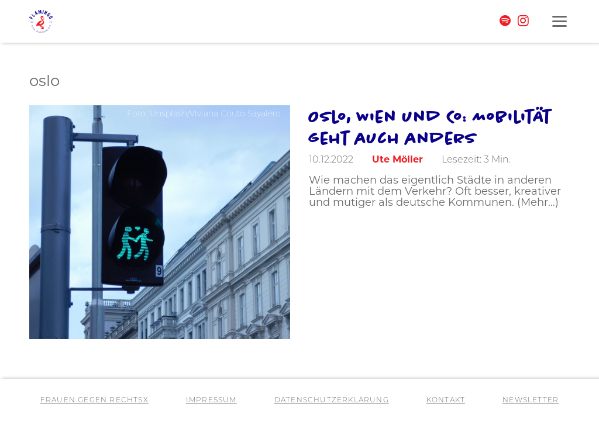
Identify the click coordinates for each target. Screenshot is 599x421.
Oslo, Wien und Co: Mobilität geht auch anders (430, 127)
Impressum (211, 400)
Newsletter (530, 400)
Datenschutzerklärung (331, 400)
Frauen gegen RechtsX (94, 400)
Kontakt (445, 400)
